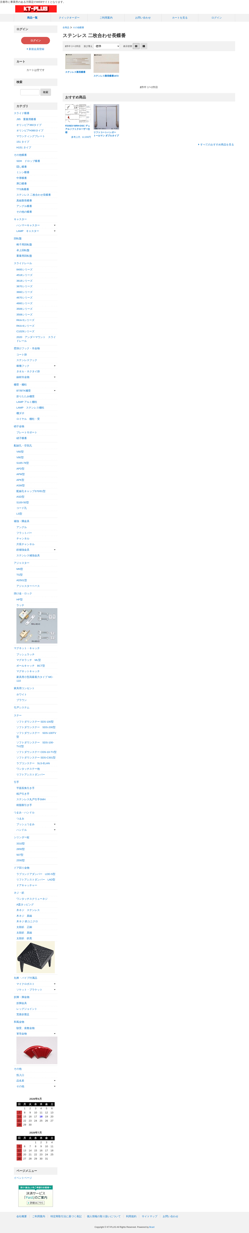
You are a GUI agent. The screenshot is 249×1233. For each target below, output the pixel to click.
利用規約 (131, 1216)
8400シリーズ (24, 269)
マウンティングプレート (30, 136)
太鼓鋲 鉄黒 (24, 938)
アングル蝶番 (24, 206)
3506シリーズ (24, 308)
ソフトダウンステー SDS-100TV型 (36, 734)
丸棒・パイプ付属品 (25, 977)
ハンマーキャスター (28, 225)
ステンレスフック (26, 360)
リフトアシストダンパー (30, 774)
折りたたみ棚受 (25, 396)
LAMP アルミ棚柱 (26, 401)
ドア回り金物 (21, 867)
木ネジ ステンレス (28, 910)
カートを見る (180, 17)
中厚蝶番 (21, 177)
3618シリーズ (24, 280)
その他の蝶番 (24, 211)
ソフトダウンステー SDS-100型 (35, 721)
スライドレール (23, 263)
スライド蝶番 (21, 113)
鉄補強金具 (22, 549)
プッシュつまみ (25, 824)
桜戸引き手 (22, 793)
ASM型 (20, 485)
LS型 (19, 513)
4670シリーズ (24, 297)
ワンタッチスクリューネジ (32, 898)
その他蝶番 (78, 27)
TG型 (19, 574)
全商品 (66, 27)
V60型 (20, 451)
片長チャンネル (25, 544)
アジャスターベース (28, 585)
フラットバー (24, 532)
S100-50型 (22, 502)
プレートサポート (26, 432)
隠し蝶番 (21, 166)
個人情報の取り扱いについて (104, 1216)
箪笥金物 (21, 1033)
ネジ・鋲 (19, 892)
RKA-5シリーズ (25, 320)
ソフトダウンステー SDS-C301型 (36, 757)
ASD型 (20, 496)
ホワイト (21, 694)
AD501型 (21, 580)
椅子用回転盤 (24, 244)
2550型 (20, 860)
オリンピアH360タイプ (29, 130)
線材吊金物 (22, 377)
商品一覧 (32, 17)
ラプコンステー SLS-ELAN (33, 763)
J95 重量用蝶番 (26, 119)
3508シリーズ (24, 314)
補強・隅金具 (21, 521)
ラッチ (20, 605)
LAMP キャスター (27, 230)
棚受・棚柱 (20, 384)
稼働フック (22, 365)
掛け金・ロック (23, 593)
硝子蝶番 (21, 438)
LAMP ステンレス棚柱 (30, 407)
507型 (19, 854)
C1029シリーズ (25, 331)
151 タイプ (22, 141)
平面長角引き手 (25, 788)
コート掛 (21, 354)
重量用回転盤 (24, 255)
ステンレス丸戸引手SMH (30, 799)
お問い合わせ (143, 17)
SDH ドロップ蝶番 (28, 160)
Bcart (152, 1227)
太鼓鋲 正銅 (24, 927)
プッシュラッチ (25, 654)
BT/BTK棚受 (23, 390)
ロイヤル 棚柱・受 (28, 418)
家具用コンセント (24, 688)
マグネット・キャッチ (27, 648)
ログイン (216, 17)
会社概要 (21, 1216)
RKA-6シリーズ (25, 325)
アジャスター (21, 562)
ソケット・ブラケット (29, 989)
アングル (21, 527)
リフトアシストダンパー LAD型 (35, 879)
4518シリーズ (24, 274)
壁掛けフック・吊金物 (27, 348)
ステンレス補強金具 (28, 555)
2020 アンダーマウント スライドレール (36, 339)
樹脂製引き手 (24, 805)
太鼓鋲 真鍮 (24, 932)
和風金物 (19, 1021)
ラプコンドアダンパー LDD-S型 (35, 873)
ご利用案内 (106, 17)
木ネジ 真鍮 (24, 915)
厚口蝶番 (21, 183)
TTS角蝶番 (22, 189)
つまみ (20, 818)
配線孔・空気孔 (23, 445)
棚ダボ (20, 413)
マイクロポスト (25, 983)
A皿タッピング (25, 904)
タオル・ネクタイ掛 (28, 371)
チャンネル (22, 538)
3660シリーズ (24, 291)
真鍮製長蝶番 (24, 200)
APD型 (20, 468)
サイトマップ (149, 1216)
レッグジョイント (26, 1008)
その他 (18, 1068)
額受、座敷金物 (25, 1028)
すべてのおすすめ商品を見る (217, 144)
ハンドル (21, 829)
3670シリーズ (24, 286)
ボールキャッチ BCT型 (30, 665)
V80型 (20, 457)
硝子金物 (19, 426)
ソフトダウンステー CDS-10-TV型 (36, 751)
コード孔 (21, 507)
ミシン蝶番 (22, 172)
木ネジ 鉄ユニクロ (27, 921)
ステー (18, 715)
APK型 (20, 479)
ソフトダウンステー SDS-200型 (36, 727)
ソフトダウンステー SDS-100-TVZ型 (35, 744)
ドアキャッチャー (26, 885)
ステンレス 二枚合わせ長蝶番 (33, 194)
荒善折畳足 (22, 1014)
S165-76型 (22, 462)
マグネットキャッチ (28, 671)
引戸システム (21, 707)
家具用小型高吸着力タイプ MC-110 (34, 678)
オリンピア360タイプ (29, 124)
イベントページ (23, 1177)
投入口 (20, 1075)
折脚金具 (21, 1003)
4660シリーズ (24, 303)
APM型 (20, 474)
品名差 (20, 1080)
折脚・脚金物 (21, 997)
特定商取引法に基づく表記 (66, 1216)
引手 (16, 781)
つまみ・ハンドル (24, 812)
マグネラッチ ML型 (28, 659)
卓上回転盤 (22, 250)
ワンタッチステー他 (28, 768)
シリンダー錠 (21, 837)
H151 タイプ (23, 147)
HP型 (19, 599)
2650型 (20, 849)
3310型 (20, 843)
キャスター (20, 219)
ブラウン (21, 699)
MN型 (19, 568)
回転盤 (18, 238)
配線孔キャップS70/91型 (30, 491)
